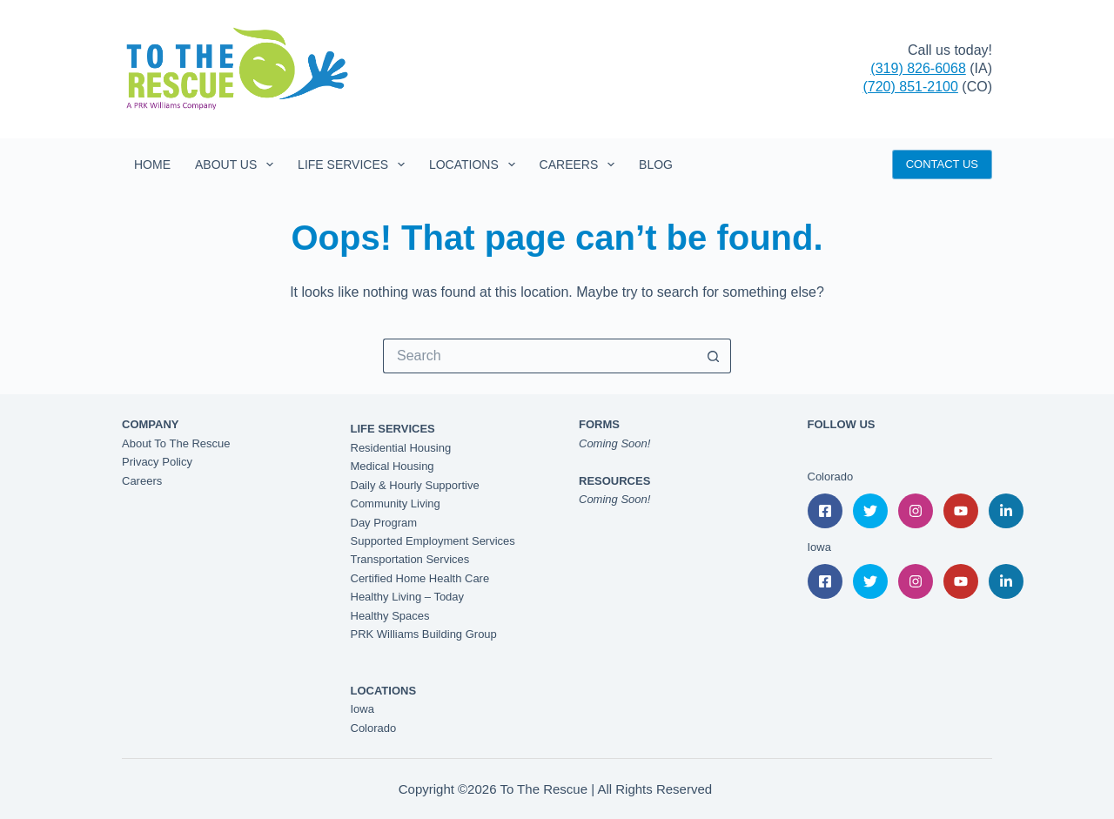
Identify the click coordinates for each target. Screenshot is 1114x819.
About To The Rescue (176, 443)
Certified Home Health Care (420, 578)
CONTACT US (942, 164)
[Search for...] (539, 356)
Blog (656, 164)
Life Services (355, 164)
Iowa (362, 708)
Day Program (384, 522)
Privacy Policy (157, 461)
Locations (475, 164)
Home (152, 164)
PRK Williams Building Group (424, 634)
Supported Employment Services (433, 540)
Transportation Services (410, 559)
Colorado (374, 728)
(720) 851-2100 (909, 86)
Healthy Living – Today (408, 596)
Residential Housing (401, 447)
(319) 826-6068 (917, 68)
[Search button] (713, 356)
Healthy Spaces (390, 615)
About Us (237, 164)
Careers (580, 164)
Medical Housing (392, 466)
